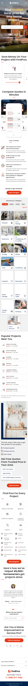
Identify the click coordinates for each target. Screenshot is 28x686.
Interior (18, 204)
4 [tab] (16, 609)
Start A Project (14, 193)
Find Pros (25, 27)
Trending (5, 204)
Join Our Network (14, 640)
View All (24, 207)
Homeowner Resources (13, 82)
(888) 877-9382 (14, 677)
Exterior (12, 204)
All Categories (14, 562)
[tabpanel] (13, 594)
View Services (14, 485)
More (23, 204)
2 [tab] (13, 609)
